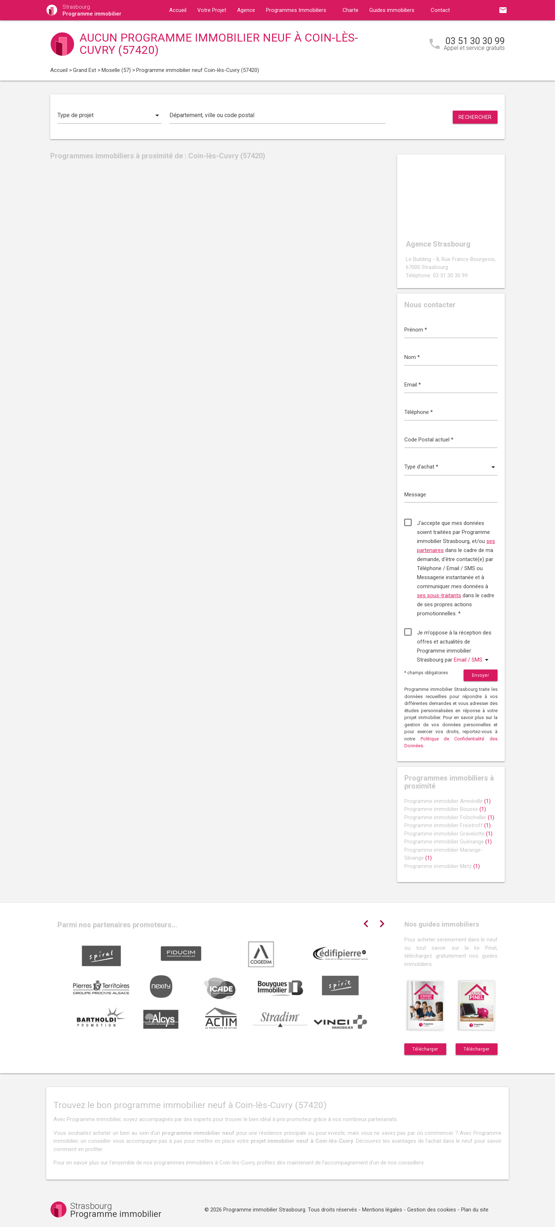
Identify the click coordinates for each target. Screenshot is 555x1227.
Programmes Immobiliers (296, 10)
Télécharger (425, 1049)
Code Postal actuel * (428, 439)
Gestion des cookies (431, 1209)
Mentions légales (382, 1209)
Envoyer (480, 675)
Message (415, 494)
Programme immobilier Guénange (448, 841)
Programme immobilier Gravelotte (448, 833)
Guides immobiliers (391, 10)
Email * (412, 384)
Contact (440, 10)
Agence (246, 10)
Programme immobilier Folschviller (449, 817)
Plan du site (475, 1209)
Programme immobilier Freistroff (447, 825)
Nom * (412, 357)
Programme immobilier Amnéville (447, 801)
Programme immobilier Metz (442, 866)
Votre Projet (211, 10)
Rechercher (475, 117)
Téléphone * (418, 412)
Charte (350, 10)
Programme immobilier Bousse (445, 809)
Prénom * (415, 329)
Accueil (177, 10)
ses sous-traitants (439, 595)
